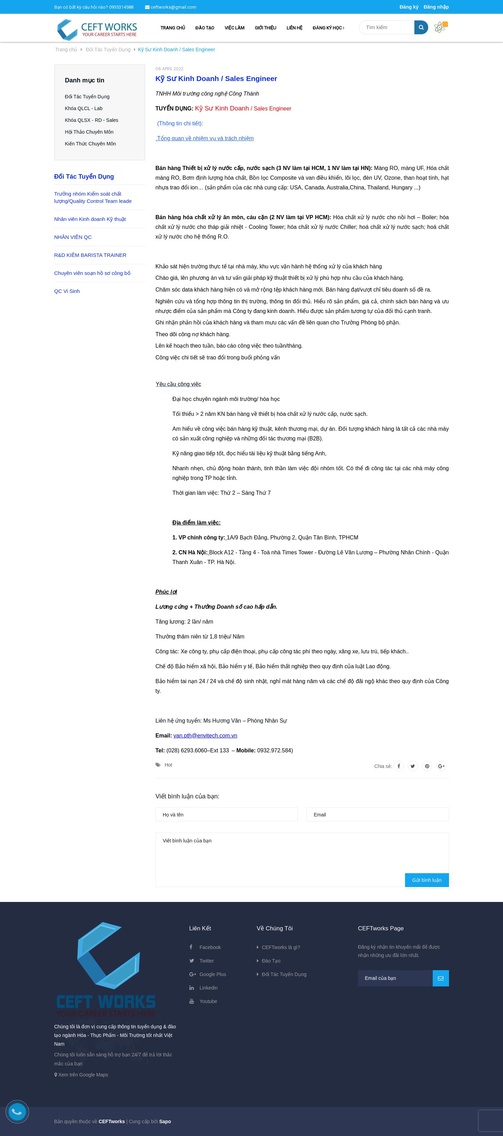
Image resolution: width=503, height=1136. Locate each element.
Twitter (207, 961)
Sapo (165, 1121)
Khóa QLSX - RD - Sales (91, 120)
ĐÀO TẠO (204, 27)
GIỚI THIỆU (265, 27)
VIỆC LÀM (234, 27)
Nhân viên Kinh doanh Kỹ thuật (90, 219)
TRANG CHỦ (173, 27)
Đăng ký (408, 7)
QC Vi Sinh (67, 291)
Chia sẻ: (383, 766)
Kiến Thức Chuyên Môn (90, 143)
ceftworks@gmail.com (170, 7)
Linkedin (209, 988)
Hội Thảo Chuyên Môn (89, 132)
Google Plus (213, 974)
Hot (168, 765)
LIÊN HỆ (294, 27)
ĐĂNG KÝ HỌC (328, 27)
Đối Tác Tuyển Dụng (87, 96)
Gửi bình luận (427, 880)
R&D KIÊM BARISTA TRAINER (90, 255)
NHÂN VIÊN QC (73, 237)
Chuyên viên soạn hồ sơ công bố (92, 273)
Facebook (210, 947)
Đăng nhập (436, 7)
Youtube (208, 1001)
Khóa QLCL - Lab (83, 108)
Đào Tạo (271, 961)
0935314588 (121, 7)
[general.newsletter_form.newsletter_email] (403, 978)
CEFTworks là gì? (281, 947)
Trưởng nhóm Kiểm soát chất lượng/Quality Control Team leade (93, 197)
